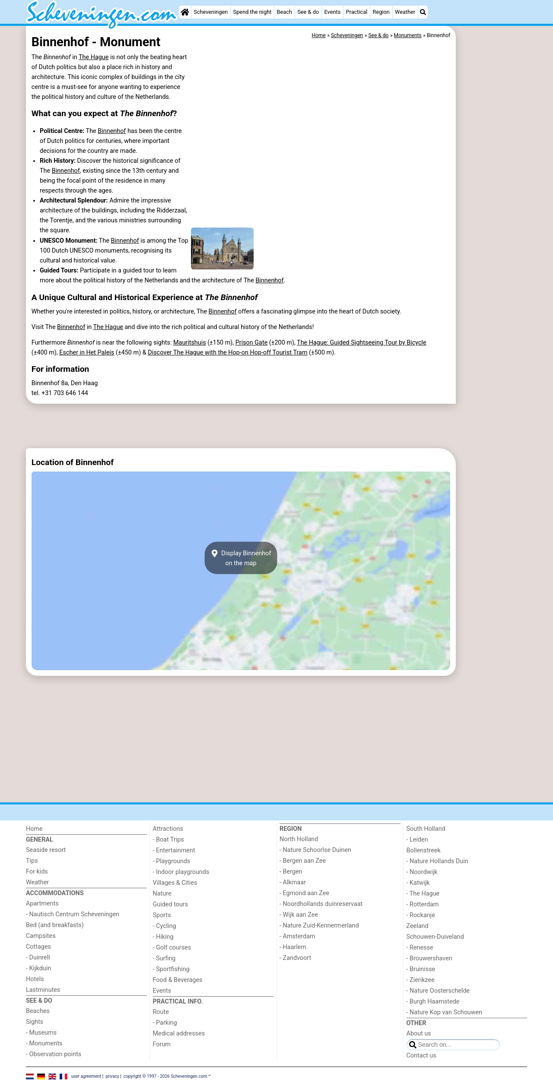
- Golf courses (172, 947)
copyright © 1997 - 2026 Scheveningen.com (165, 1076)
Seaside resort (46, 850)
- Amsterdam (297, 936)
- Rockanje (421, 915)
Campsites (41, 936)
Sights (34, 1022)
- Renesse (420, 947)
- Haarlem (293, 947)
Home (34, 829)
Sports (162, 915)
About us (419, 1033)
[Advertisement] (492, 224)
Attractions (168, 829)
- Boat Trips (168, 839)
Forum (162, 1044)
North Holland (299, 839)
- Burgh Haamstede (433, 1001)
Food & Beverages (178, 980)
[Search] (423, 12)
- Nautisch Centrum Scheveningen (72, 914)
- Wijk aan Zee (299, 914)
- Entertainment (174, 850)
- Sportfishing (171, 969)
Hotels (35, 979)
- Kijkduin (38, 968)
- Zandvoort (295, 958)
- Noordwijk (422, 872)
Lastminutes (43, 990)
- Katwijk (418, 883)
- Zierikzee (421, 980)
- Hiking (163, 936)
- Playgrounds (172, 861)
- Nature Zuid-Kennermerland (319, 925)
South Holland (426, 829)
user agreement (86, 1076)
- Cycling (164, 926)
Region (381, 12)
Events (332, 12)
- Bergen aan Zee (303, 860)
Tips (32, 860)
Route (161, 1012)
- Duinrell (38, 957)
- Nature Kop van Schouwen (445, 1012)
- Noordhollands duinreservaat (321, 904)
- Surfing (164, 958)
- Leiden (417, 839)
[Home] (185, 12)
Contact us (421, 1055)
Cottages (38, 946)
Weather (405, 12)
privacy (112, 1076)
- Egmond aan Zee (304, 893)
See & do (308, 12)
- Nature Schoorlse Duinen (315, 850)
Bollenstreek (424, 850)
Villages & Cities (175, 883)
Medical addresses (179, 1033)
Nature (162, 893)
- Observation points (53, 1054)
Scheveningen (211, 12)
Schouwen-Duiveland (435, 936)
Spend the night (252, 12)
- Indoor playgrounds (181, 872)
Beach (284, 12)
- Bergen (291, 871)
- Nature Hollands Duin (437, 861)
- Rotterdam (423, 904)
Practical (356, 12)
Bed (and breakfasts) (55, 925)
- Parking (165, 1022)
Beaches (38, 1011)
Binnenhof (112, 131)
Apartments (42, 903)
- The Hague (423, 893)
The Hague (93, 57)
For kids (37, 871)
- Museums (41, 1032)
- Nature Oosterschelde (438, 990)
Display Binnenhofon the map (241, 558)
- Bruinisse (421, 969)
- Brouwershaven (429, 958)
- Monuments (44, 1043)
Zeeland (418, 926)
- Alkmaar (293, 882)
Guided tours (170, 904)
